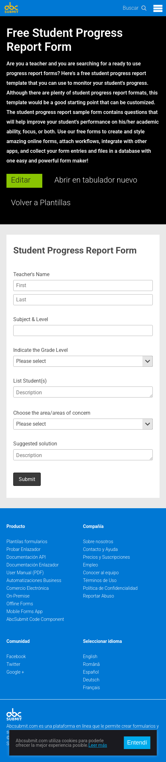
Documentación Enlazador (32, 564)
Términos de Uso (100, 580)
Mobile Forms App (24, 611)
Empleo (90, 564)
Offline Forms (19, 603)
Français (91, 687)
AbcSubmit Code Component (35, 619)
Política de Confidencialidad (110, 588)
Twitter (13, 664)
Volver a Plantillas (41, 202)
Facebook (16, 656)
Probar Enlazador (23, 549)
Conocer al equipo (101, 572)
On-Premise (18, 596)
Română (91, 664)
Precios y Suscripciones (106, 557)
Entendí (137, 742)
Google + (15, 672)
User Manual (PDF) (25, 572)
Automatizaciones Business (33, 580)
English (90, 656)
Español (91, 672)
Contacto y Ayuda (100, 549)
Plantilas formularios (26, 541)
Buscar (131, 8)
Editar (21, 180)
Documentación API (26, 557)
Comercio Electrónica (27, 588)
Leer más (97, 745)
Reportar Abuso (98, 596)
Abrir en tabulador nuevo (95, 180)
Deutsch (91, 679)
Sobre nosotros (98, 541)
